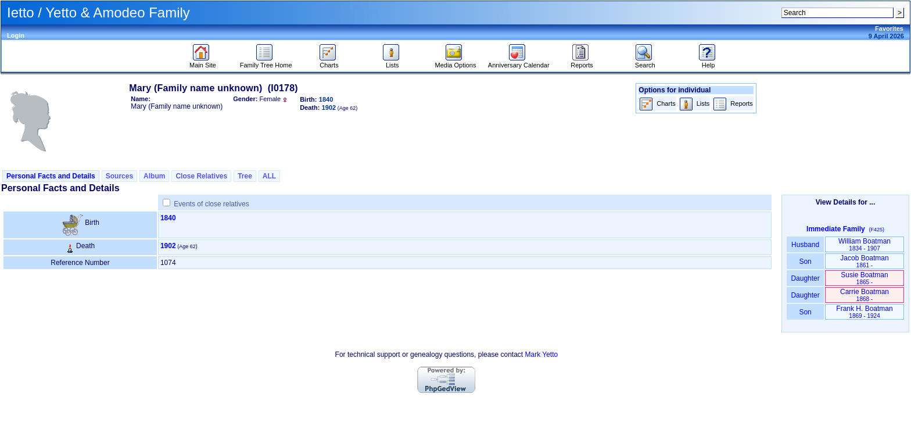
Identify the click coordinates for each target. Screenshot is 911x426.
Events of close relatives (211, 204)
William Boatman (864, 244)
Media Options (455, 62)
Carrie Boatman (864, 295)
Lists (392, 62)
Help (708, 62)
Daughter (805, 278)
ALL (269, 176)
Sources (119, 176)
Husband (806, 245)
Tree (245, 176)
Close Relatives (201, 176)
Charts (329, 62)
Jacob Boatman (864, 261)
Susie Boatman (864, 278)
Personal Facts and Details (50, 176)
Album (154, 176)
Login (15, 35)
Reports (582, 62)
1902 (168, 246)
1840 (168, 218)
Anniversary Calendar (519, 62)
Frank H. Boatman (864, 312)
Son (805, 261)
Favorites (889, 28)
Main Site (202, 62)
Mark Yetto (541, 354)
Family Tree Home (266, 62)
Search (645, 62)
